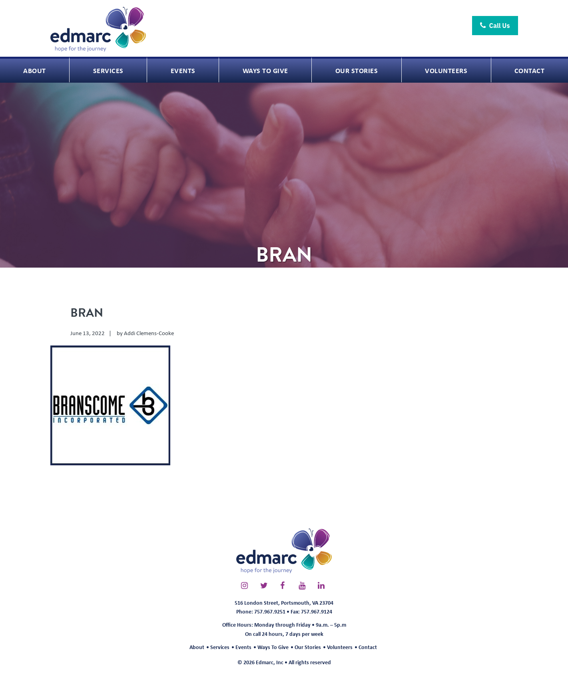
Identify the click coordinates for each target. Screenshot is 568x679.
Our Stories (308, 647)
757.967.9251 (269, 611)
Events (243, 647)
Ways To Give (273, 647)
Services (219, 647)
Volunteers (340, 647)
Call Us (495, 26)
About (196, 647)
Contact (368, 647)
